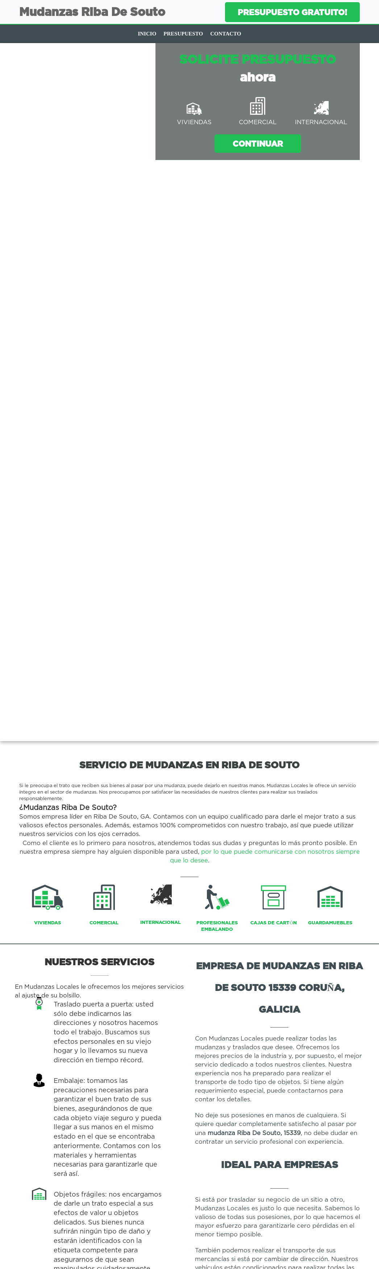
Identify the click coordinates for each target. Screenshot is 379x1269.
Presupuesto (183, 34)
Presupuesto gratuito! (292, 12)
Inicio (147, 34)
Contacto (225, 34)
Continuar (258, 143)
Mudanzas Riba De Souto (92, 11)
